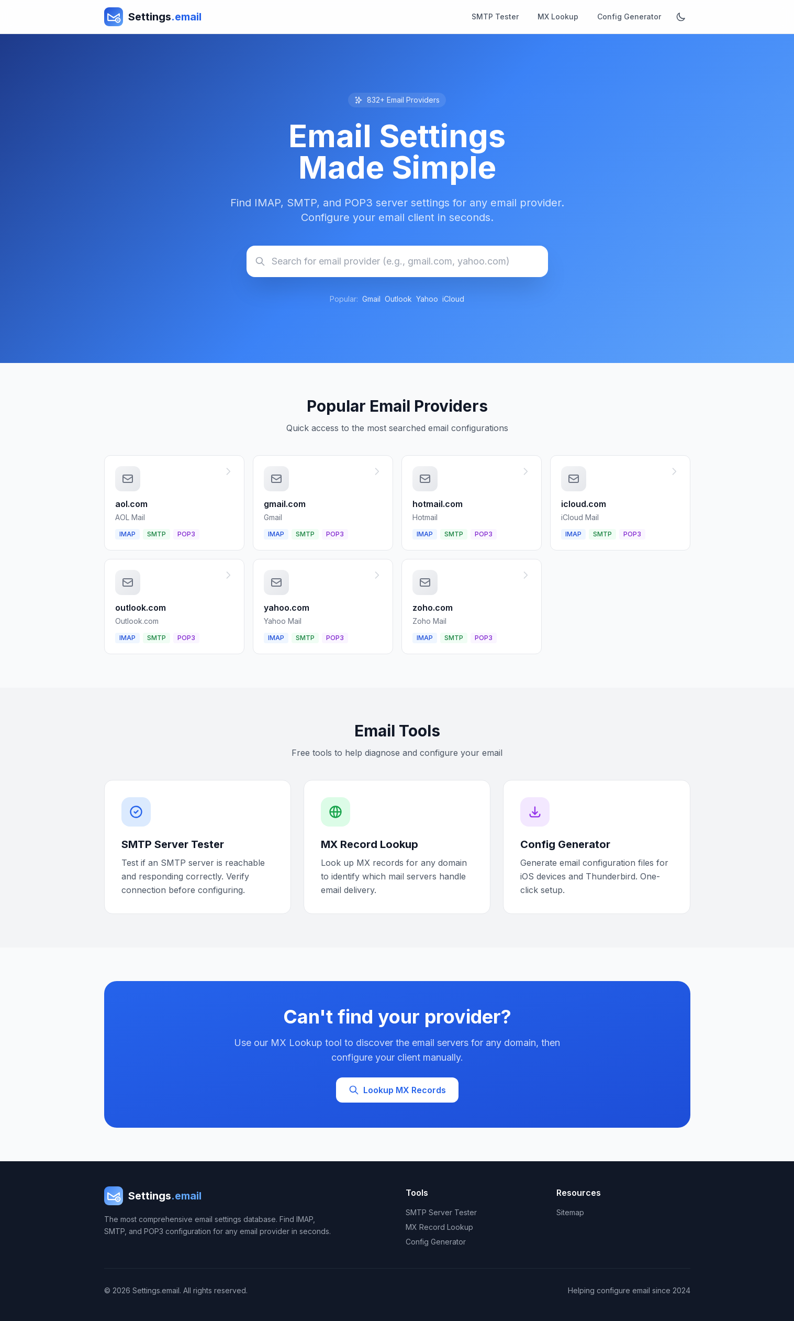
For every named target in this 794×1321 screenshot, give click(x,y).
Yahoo (427, 298)
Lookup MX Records (397, 1090)
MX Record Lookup (439, 1227)
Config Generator (629, 16)
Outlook (398, 298)
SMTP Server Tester (441, 1212)
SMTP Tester (495, 16)
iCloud (453, 298)
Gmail (371, 298)
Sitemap (570, 1212)
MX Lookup (558, 16)
